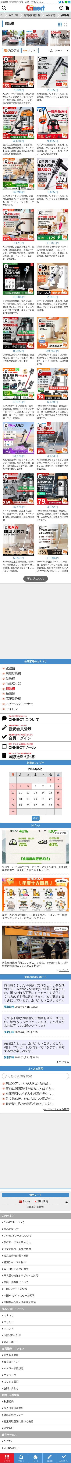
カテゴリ (9, 1315)
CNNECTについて (14, 1222)
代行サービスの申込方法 (17, 1242)
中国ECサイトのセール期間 (19, 1295)
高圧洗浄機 (13, 698)
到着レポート (11, 1342)
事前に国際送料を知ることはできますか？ (30, 1088)
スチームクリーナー (19, 703)
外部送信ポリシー (13, 1414)
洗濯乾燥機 (13, 673)
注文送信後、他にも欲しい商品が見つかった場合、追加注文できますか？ (30, 1098)
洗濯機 (10, 668)
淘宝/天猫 (11, 50)
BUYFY (8, 1441)
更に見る (64, 1062)
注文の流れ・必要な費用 (17, 1249)
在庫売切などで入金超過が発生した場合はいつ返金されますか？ (30, 1093)
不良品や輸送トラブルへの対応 (21, 1275)
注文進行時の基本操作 (16, 1255)
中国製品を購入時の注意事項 (20, 1302)
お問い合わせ (11, 1388)
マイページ (10, 1375)
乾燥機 (10, 678)
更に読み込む (35, 578)
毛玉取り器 (13, 683)
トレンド (9, 1328)
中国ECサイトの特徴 (15, 1288)
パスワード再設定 (13, 1368)
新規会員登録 (11, 1355)
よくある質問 (11, 1381)
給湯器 (10, 693)
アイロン (12, 709)
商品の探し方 (11, 1229)
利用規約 (9, 1401)
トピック (64, 970)
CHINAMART (11, 1447)
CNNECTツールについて (18, 1235)
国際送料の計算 (12, 1335)
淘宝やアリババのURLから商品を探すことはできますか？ (30, 1083)
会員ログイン (11, 1361)
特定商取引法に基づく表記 (18, 1421)
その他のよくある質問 (56, 1109)
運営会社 (9, 1428)
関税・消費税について (16, 1282)
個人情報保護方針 (13, 1408)
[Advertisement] (35, 621)
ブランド (9, 1322)
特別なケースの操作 (15, 1262)
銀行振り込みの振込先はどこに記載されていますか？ (30, 1103)
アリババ (30, 50)
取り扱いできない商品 (16, 1268)
